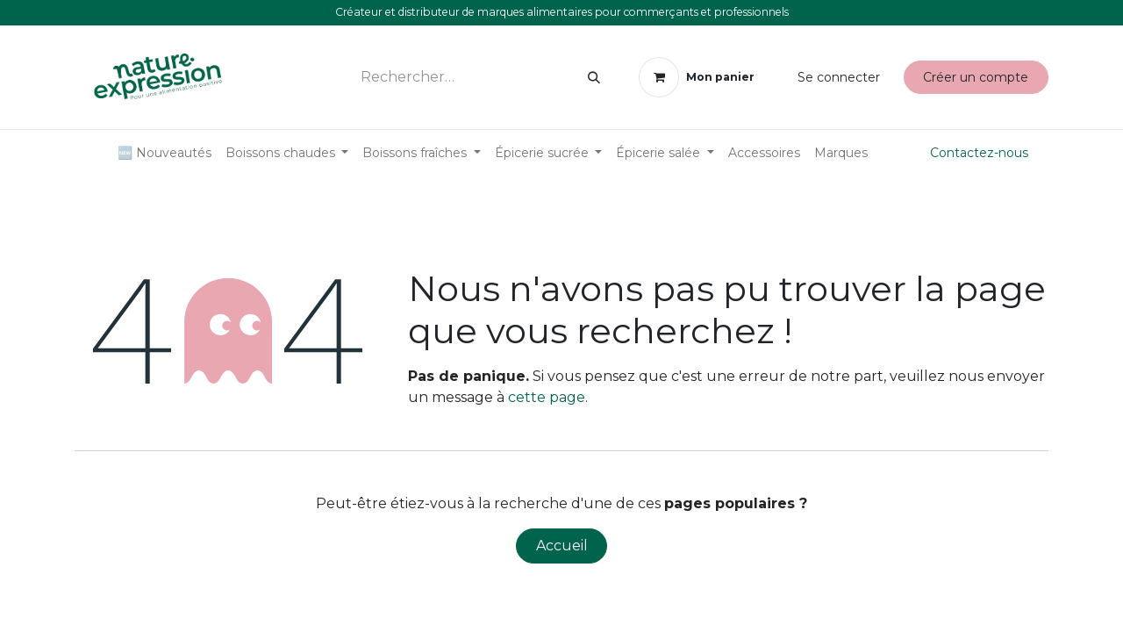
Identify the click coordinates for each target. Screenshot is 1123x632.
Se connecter (839, 77)
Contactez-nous (979, 153)
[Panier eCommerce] (696, 77)
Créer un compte (975, 77)
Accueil (562, 545)
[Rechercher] (594, 77)
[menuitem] (164, 153)
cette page (546, 397)
